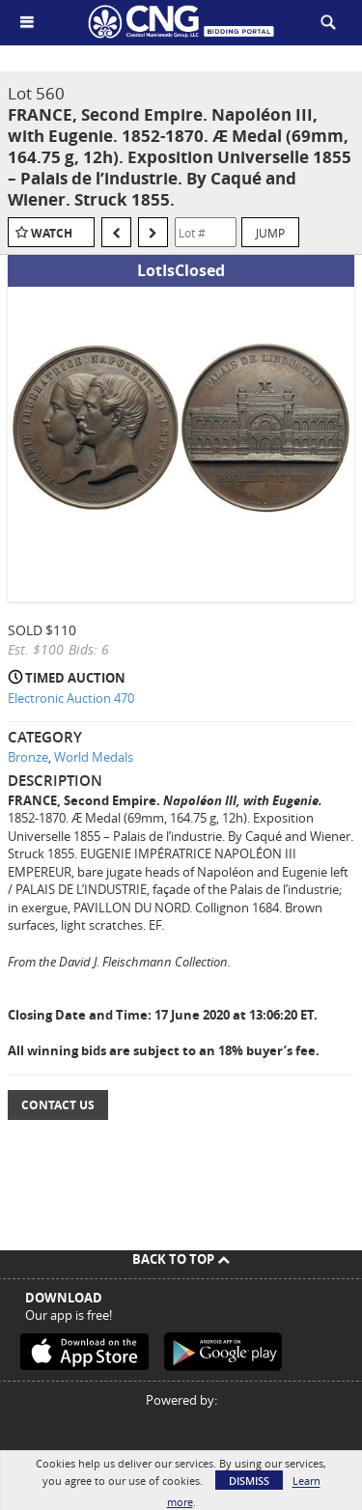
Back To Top (181, 1259)
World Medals (93, 757)
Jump (270, 232)
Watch (51, 233)
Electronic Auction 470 (71, 698)
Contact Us (58, 1105)
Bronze (28, 757)
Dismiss (249, 1480)
